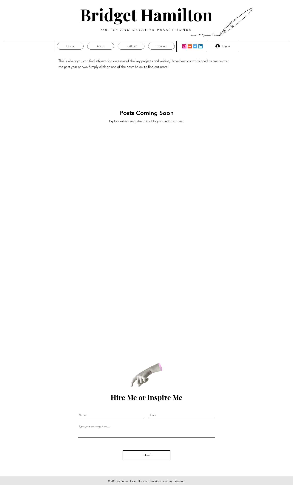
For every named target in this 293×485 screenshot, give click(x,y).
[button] (161, 46)
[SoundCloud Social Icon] (190, 46)
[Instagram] (184, 46)
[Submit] (146, 455)
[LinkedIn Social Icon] (200, 46)
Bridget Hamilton (146, 14)
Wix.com (180, 481)
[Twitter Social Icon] (195, 46)
